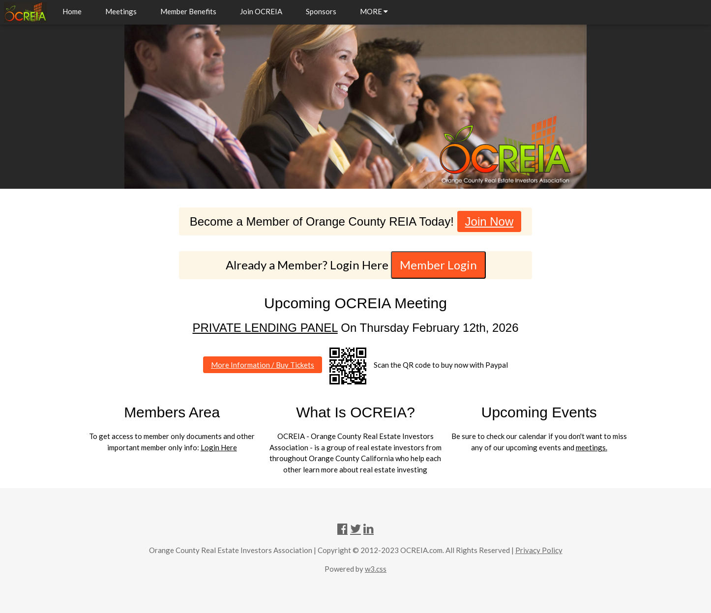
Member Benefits (188, 11)
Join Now (489, 221)
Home (72, 11)
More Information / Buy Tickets (262, 364)
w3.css (375, 568)
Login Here (219, 447)
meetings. (591, 447)
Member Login (438, 265)
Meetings (121, 11)
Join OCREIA (261, 11)
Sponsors (321, 11)
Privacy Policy (539, 550)
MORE (374, 11)
